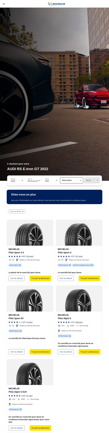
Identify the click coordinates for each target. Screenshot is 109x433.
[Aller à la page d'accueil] (56, 4)
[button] (22, 180)
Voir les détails (16, 278)
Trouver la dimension (40, 278)
